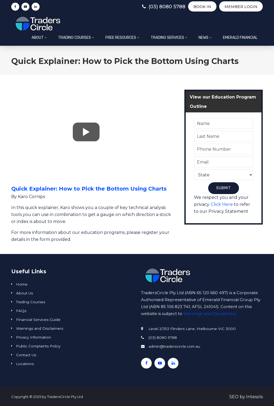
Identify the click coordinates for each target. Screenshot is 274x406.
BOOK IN (202, 6)
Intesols (254, 396)
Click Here (222, 204)
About (38, 37)
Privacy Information (33, 337)
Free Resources (120, 37)
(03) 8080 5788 (163, 7)
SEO (234, 396)
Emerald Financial (240, 37)
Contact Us (26, 355)
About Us (24, 293)
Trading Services (167, 37)
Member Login (240, 6)
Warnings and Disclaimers (39, 328)
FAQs (21, 311)
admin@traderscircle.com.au (174, 346)
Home (22, 284)
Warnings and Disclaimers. (210, 313)
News (203, 37)
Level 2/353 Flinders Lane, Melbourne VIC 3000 (192, 329)
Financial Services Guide (38, 319)
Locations (25, 364)
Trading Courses (74, 37)
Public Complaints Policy (38, 346)
